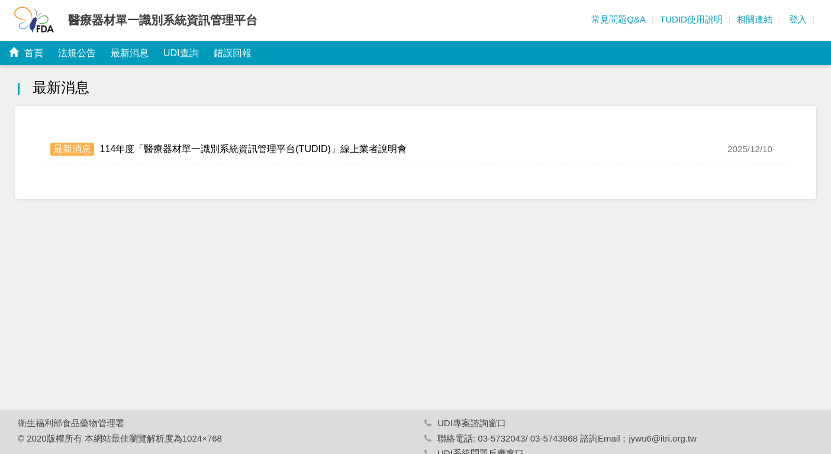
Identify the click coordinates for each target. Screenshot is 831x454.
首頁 (26, 53)
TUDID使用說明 (691, 19)
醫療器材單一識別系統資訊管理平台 (162, 20)
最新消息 (130, 53)
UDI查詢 (181, 53)
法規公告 (77, 53)
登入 (797, 19)
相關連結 (754, 19)
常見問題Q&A (618, 19)
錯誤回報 (233, 53)
